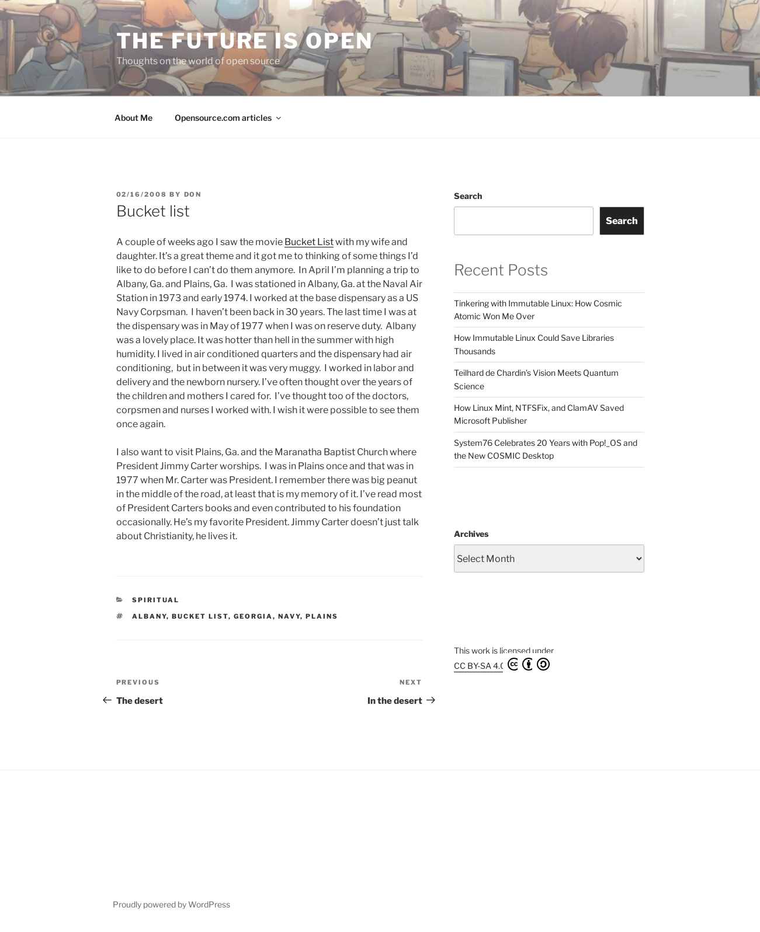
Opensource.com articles (229, 118)
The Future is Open (245, 41)
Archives (471, 534)
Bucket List (309, 241)
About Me (133, 118)
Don (193, 194)
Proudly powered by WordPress (171, 904)
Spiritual (155, 600)
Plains (322, 616)
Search (468, 196)
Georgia (253, 616)
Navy (289, 616)
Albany (149, 616)
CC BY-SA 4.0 (502, 664)
